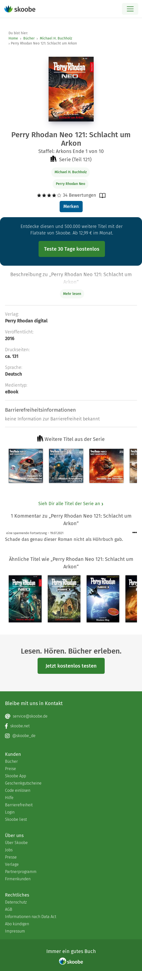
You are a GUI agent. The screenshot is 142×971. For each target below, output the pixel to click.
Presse (11, 857)
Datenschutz (16, 902)
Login (10, 812)
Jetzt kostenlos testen (71, 666)
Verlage (12, 864)
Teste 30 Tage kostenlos (71, 249)
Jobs (9, 850)
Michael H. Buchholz (56, 38)
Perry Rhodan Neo (70, 184)
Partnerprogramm (21, 871)
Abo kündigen (17, 924)
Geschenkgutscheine (23, 783)
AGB (8, 909)
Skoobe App (15, 776)
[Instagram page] (71, 736)
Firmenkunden (18, 879)
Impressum (15, 931)
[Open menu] (130, 9)
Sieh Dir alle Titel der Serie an (71, 503)
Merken (71, 206)
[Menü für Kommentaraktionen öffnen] (134, 532)
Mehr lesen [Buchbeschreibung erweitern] (72, 294)
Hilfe (9, 797)
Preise (10, 768)
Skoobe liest (16, 819)
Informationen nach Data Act (30, 916)
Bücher (29, 38)
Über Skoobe (16, 842)
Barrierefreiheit (19, 805)
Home (13, 38)
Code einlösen (17, 790)
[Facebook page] (71, 726)
